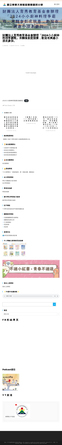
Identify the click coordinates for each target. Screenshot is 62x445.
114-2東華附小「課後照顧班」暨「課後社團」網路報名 (18, 172)
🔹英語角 (5, 227)
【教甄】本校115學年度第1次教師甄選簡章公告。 (16, 139)
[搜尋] (54, 304)
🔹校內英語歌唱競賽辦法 (9, 152)
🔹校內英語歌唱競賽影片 (9, 155)
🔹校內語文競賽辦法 (8, 150)
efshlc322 (6, 45)
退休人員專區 (6, 286)
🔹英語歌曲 (5, 224)
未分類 (22, 45)
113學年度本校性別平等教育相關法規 (13, 209)
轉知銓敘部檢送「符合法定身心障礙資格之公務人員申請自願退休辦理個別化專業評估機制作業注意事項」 (11, 122)
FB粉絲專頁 (31, 344)
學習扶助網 (5, 192)
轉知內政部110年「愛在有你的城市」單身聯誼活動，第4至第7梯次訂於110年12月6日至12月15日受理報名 (50, 122)
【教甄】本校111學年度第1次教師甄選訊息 (31, 119)
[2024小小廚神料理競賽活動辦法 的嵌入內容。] (31, 73)
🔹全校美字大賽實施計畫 (9, 148)
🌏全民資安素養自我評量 (9, 235)
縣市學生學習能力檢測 (8, 200)
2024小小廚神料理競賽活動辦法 (12, 101)
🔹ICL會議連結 (6, 222)
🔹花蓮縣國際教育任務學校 (10, 217)
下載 (26, 100)
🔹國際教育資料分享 (8, 220)
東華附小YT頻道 (17, 417)
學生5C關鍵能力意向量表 (9, 181)
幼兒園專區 (5, 163)
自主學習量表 (6, 183)
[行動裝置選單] (57, 4)
